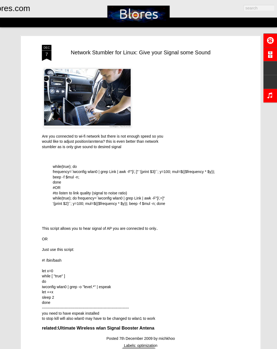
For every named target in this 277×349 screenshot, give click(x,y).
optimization (147, 345)
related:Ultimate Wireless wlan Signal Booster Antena (98, 327)
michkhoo (167, 338)
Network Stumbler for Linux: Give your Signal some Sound (141, 52)
